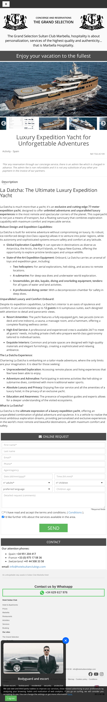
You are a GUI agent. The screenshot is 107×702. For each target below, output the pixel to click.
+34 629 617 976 (53, 592)
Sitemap (71, 679)
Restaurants (7, 616)
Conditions (75, 512)
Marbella (5, 612)
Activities (5, 620)
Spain (16, 151)
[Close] (65, 640)
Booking (5, 628)
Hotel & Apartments (10, 605)
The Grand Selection (10, 637)
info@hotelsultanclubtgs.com (28, 566)
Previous (3, 123)
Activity (6, 151)
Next (103, 123)
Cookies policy (82, 679)
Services (5, 624)
